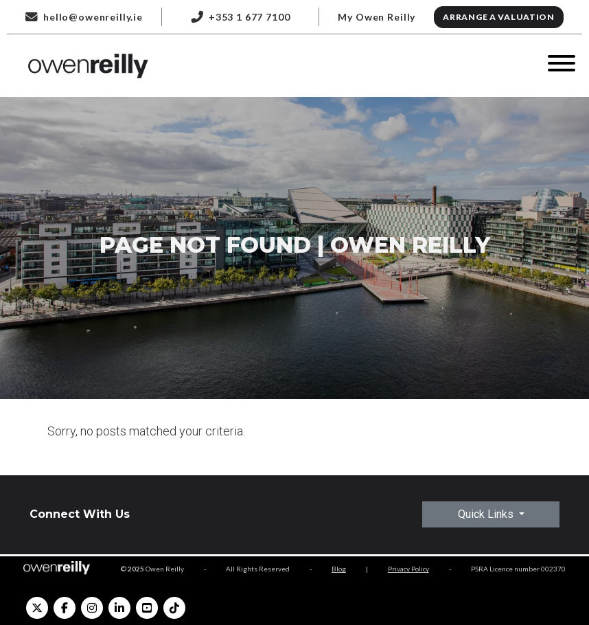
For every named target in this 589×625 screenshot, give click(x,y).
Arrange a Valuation (499, 17)
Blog (339, 569)
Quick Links (487, 514)
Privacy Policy (408, 569)
